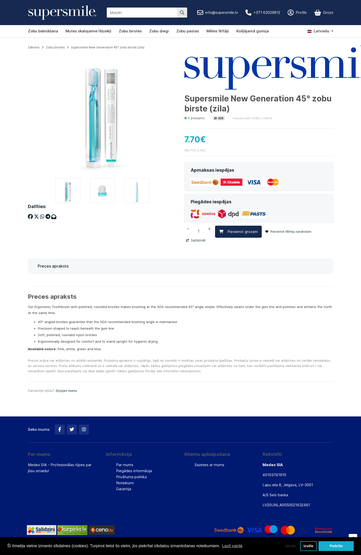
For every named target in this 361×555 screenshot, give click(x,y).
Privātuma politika (131, 476)
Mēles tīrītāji (218, 31)
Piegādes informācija (134, 470)
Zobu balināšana (43, 31)
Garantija (123, 488)
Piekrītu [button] (336, 546)
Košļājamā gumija (252, 31)
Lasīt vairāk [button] (232, 546)
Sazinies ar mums (209, 464)
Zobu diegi (159, 31)
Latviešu (318, 31)
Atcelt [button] (290, 546)
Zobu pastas (187, 31)
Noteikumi (125, 482)
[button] (320, 31)
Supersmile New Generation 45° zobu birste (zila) (107, 47)
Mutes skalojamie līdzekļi (88, 31)
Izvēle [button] (308, 546)
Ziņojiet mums (66, 391)
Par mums (124, 464)
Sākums (34, 47)
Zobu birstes (130, 31)
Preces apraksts (53, 266)
